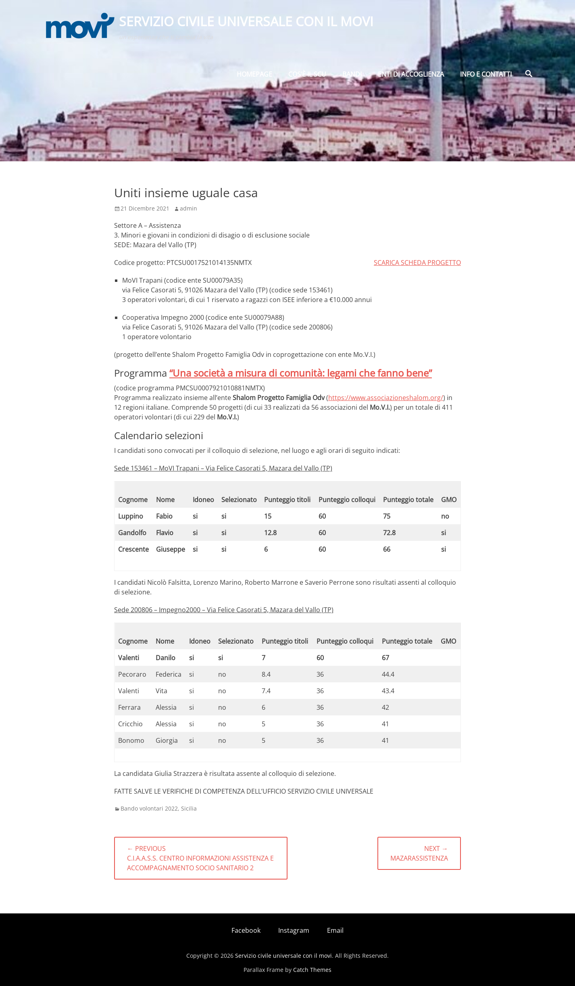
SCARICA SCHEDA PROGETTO (417, 262)
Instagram (293, 930)
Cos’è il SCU (307, 75)
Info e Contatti (486, 75)
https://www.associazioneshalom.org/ (385, 397)
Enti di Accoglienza (411, 75)
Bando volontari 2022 (149, 808)
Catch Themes (312, 969)
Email (335, 930)
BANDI (352, 75)
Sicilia (189, 808)
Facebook (245, 930)
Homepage (254, 75)
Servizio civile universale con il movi (246, 21)
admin (188, 208)
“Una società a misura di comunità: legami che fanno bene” (300, 372)
